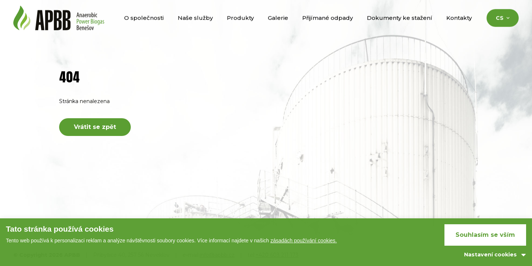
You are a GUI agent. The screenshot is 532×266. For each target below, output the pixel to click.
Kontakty (459, 25)
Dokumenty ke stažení (399, 25)
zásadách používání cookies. (303, 240)
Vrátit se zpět (95, 126)
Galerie (278, 25)
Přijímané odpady (327, 25)
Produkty (240, 25)
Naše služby (195, 25)
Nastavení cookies (490, 254)
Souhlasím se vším (485, 234)
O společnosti (144, 25)
